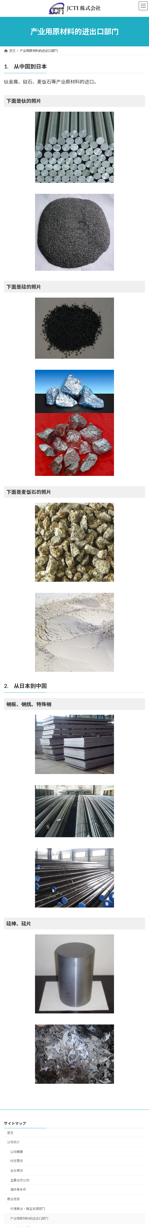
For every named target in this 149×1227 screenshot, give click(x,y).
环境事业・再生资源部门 (27, 1209)
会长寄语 (16, 1170)
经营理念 (16, 1161)
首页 (10, 1133)
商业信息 (13, 1199)
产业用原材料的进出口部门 (29, 1218)
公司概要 (16, 1152)
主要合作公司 (19, 1180)
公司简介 (13, 1142)
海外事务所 (18, 1189)
